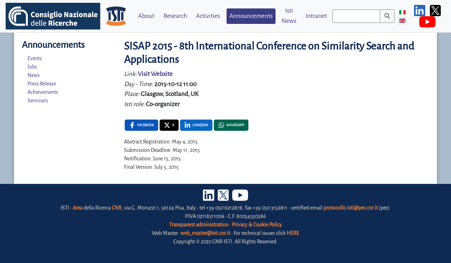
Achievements (42, 92)
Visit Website (155, 74)
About (146, 16)
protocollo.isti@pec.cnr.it (350, 208)
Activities (208, 16)
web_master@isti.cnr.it (205, 233)
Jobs (32, 67)
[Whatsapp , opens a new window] (231, 125)
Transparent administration (198, 224)
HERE (292, 233)
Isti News (289, 15)
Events (34, 58)
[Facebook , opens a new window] (141, 125)
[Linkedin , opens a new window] (196, 125)
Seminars (37, 100)
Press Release (41, 83)
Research (175, 16)
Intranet (316, 16)
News (33, 75)
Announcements (251, 16)
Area (77, 208)
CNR (117, 208)
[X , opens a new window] (169, 125)
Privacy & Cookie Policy (257, 224)
